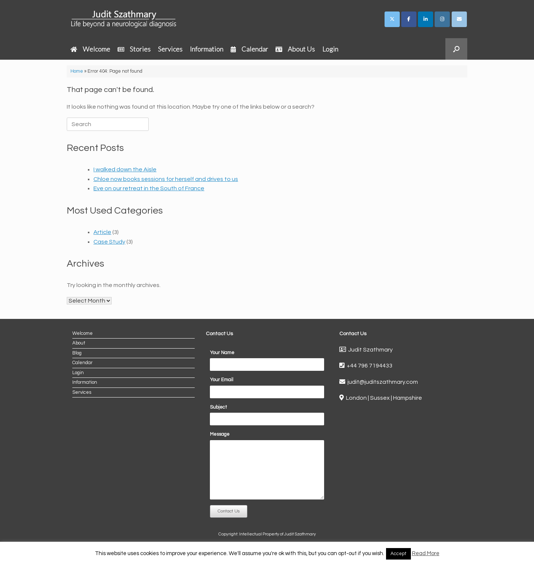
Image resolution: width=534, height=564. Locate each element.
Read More (425, 553)
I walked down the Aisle (124, 169)
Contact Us (229, 511)
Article (102, 232)
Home (76, 71)
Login (330, 49)
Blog (77, 353)
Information (206, 49)
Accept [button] (398, 553)
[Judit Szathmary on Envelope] (459, 19)
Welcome (90, 49)
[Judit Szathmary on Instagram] (442, 19)
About (78, 343)
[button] (456, 49)
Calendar (249, 49)
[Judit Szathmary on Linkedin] (425, 19)
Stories (134, 49)
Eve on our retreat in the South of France (148, 188)
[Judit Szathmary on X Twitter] (392, 19)
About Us (295, 49)
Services (170, 49)
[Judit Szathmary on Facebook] (408, 19)
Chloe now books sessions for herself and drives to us (165, 179)
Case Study (109, 242)
